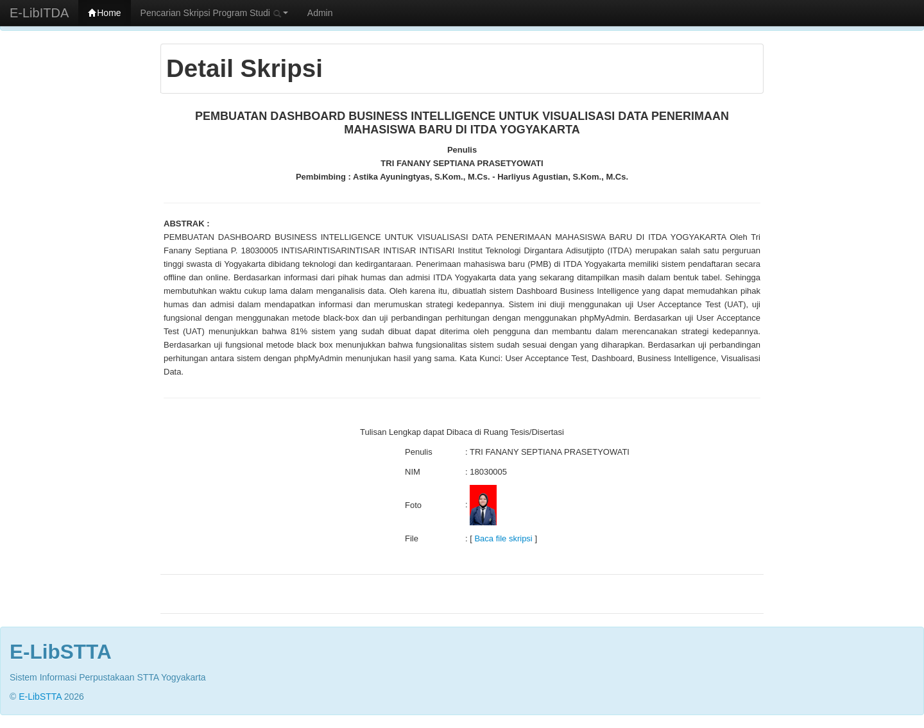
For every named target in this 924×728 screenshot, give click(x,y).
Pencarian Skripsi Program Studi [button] (214, 13)
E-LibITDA (39, 13)
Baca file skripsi (503, 538)
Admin (320, 13)
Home (104, 13)
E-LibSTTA (40, 696)
